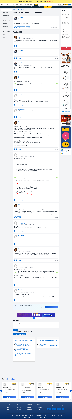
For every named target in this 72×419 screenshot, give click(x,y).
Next (40, 318)
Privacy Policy (53, 415)
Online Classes (65, 65)
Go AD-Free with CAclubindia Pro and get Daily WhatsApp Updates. (35, 1)
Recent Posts (5, 15)
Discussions (5, 9)
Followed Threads (6, 26)
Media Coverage (25, 415)
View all (69, 379)
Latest (8, 379)
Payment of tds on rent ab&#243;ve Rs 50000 (24, 340)
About (11, 415)
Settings (4, 29)
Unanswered (5, 18)
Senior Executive (59, 387)
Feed (28, 405)
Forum (8, 405)
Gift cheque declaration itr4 (20, 348)
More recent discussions (18, 359)
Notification (19, 409)
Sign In (69, 4)
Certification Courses (21, 410)
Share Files (19, 407)
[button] (63, 4)
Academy (24, 6)
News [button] (10, 4)
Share (23, 27)
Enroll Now (68, 77)
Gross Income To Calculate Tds (21, 349)
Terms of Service (39, 415)
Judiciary (8, 409)
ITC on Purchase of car (42, 344)
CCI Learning (5, 40)
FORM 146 (17, 355)
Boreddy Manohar (22, 109)
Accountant (5, 387)
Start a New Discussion (66, 48)
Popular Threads (6, 20)
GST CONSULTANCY (24, 387)
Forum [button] (17, 4)
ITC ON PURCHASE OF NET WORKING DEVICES (47, 345)
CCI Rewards (29, 410)
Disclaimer (46, 415)
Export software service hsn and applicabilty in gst (65, 22)
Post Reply (15, 329)
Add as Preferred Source (51, 306)
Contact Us (59, 415)
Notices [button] (24, 4)
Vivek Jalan (48, 6)
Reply (18, 27)
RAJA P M (20, 94)
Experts (18, 405)
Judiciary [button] (31, 4)
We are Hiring (17, 415)
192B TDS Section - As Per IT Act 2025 (23, 344)
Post (25, 359)
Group (38, 409)
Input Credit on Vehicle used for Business (46, 343)
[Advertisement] (36, 370)
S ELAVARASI (21, 235)
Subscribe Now (66, 144)
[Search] (60, 4)
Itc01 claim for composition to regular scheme (65, 33)
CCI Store (36, 4)
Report (57, 27)
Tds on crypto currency (20, 357)
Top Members (29, 409)
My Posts (4, 23)
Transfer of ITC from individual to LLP (66, 18)
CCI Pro (41, 6)
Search (4, 34)
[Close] (70, 1)
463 (16, 104)
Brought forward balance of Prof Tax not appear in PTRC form (65, 27)
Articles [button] (13, 4)
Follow (28, 27)
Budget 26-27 (29, 404)
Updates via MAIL (6, 31)
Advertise (32, 415)
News (18, 404)
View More (66, 44)
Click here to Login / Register (19, 334)
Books (36, 6)
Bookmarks (29, 407)
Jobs (54, 6)
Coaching (30, 6)
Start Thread (5, 12)
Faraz (19, 36)
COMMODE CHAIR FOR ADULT (65, 15)
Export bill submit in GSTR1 (66, 40)
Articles (8, 404)
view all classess (66, 111)
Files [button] (28, 4)
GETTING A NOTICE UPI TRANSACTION (66, 37)
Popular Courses (17, 6)
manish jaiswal (21, 17)
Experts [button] (20, 4)
